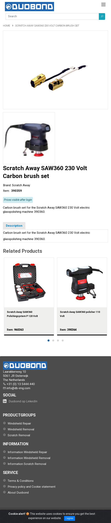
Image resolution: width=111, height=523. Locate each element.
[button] (102, 16)
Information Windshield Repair (27, 452)
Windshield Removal (21, 429)
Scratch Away (21, 185)
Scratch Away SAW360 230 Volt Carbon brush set (47, 25)
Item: (6, 191)
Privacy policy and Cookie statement (31, 486)
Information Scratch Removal (27, 464)
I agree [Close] (69, 518)
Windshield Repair (19, 423)
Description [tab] (14, 225)
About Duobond (18, 492)
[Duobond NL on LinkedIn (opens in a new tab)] (20, 401)
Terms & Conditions (21, 481)
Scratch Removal (19, 435)
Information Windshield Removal (29, 458)
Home (7, 25)
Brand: (7, 185)
